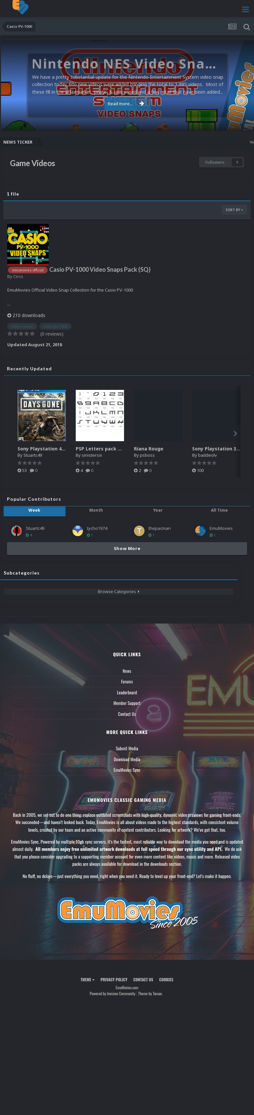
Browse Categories (119, 591)
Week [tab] (34, 510)
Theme (88, 979)
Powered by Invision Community (112, 993)
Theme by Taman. (150, 993)
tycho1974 (97, 528)
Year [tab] (158, 510)
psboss (147, 455)
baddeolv (207, 455)
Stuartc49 (32, 455)
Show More (127, 548)
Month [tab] (96, 510)
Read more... (126, 104)
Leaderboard (127, 692)
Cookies (166, 979)
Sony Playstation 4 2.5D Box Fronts (58, 448)
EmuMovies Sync (126, 770)
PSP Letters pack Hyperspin (109, 448)
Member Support (127, 703)
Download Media (127, 759)
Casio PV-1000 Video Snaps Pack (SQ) (99, 269)
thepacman (159, 528)
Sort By (234, 210)
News (127, 671)
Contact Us (127, 714)
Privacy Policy (114, 979)
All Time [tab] (219, 510)
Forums (127, 681)
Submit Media (127, 748)
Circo (18, 276)
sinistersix (92, 455)
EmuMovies (221, 528)
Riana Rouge (148, 448)
